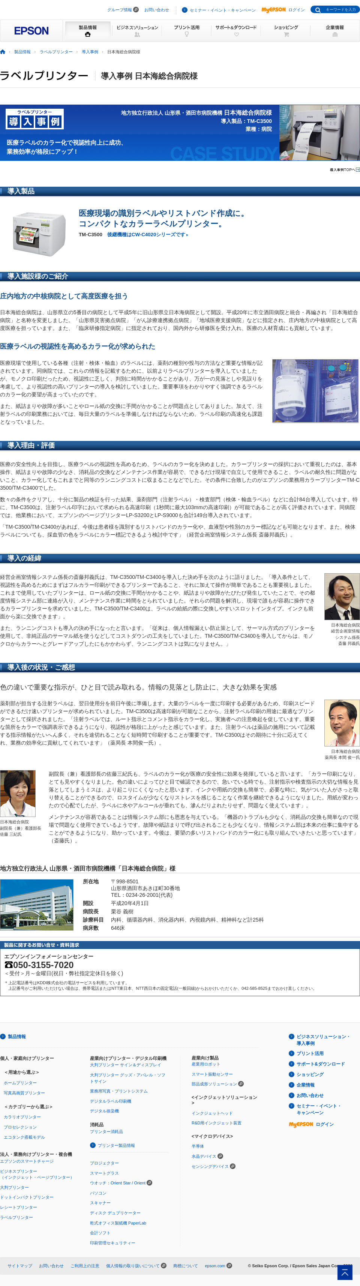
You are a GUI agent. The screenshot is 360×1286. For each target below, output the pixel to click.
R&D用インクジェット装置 (217, 1123)
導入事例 (90, 51)
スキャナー (100, 1203)
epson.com (215, 1266)
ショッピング (310, 1074)
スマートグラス (104, 1173)
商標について (185, 1266)
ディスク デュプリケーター (115, 1213)
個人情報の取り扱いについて (133, 1266)
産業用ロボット (206, 1064)
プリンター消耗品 (106, 1131)
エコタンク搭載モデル (24, 1137)
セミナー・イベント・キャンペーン (223, 10)
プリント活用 (310, 1053)
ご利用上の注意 (84, 1266)
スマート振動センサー (212, 1074)
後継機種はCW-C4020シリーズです (146, 234)
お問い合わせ (156, 9)
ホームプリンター (20, 1083)
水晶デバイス (204, 1156)
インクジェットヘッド (212, 1113)
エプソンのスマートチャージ (27, 1161)
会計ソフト (100, 1233)
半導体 (198, 1146)
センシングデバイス (210, 1166)
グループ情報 (119, 9)
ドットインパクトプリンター (27, 1197)
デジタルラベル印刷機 (110, 1101)
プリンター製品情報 (116, 1145)
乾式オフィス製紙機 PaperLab (118, 1223)
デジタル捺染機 (104, 1111)
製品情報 (22, 51)
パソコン (98, 1193)
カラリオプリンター (22, 1117)
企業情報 (306, 1085)
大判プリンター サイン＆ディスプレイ (125, 1065)
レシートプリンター (18, 1207)
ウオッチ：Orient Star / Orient (118, 1183)
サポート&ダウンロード (321, 1064)
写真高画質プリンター (24, 1093)
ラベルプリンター (56, 51)
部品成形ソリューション (214, 1084)
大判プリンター (14, 1187)
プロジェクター (104, 1163)
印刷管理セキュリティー (112, 1243)
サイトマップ (20, 1266)
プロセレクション (20, 1127)
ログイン (283, 9)
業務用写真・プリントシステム (119, 1091)
